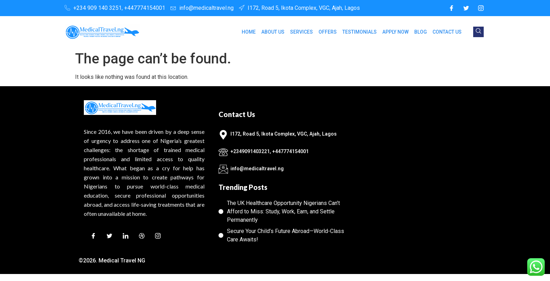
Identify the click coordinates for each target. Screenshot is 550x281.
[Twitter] (466, 8)
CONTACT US (447, 32)
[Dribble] (142, 237)
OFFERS (327, 32)
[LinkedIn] (126, 237)
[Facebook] (451, 8)
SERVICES (301, 32)
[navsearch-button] (478, 32)
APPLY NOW (395, 32)
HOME (249, 32)
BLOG (420, 32)
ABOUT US (272, 32)
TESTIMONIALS (359, 32)
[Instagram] (481, 8)
